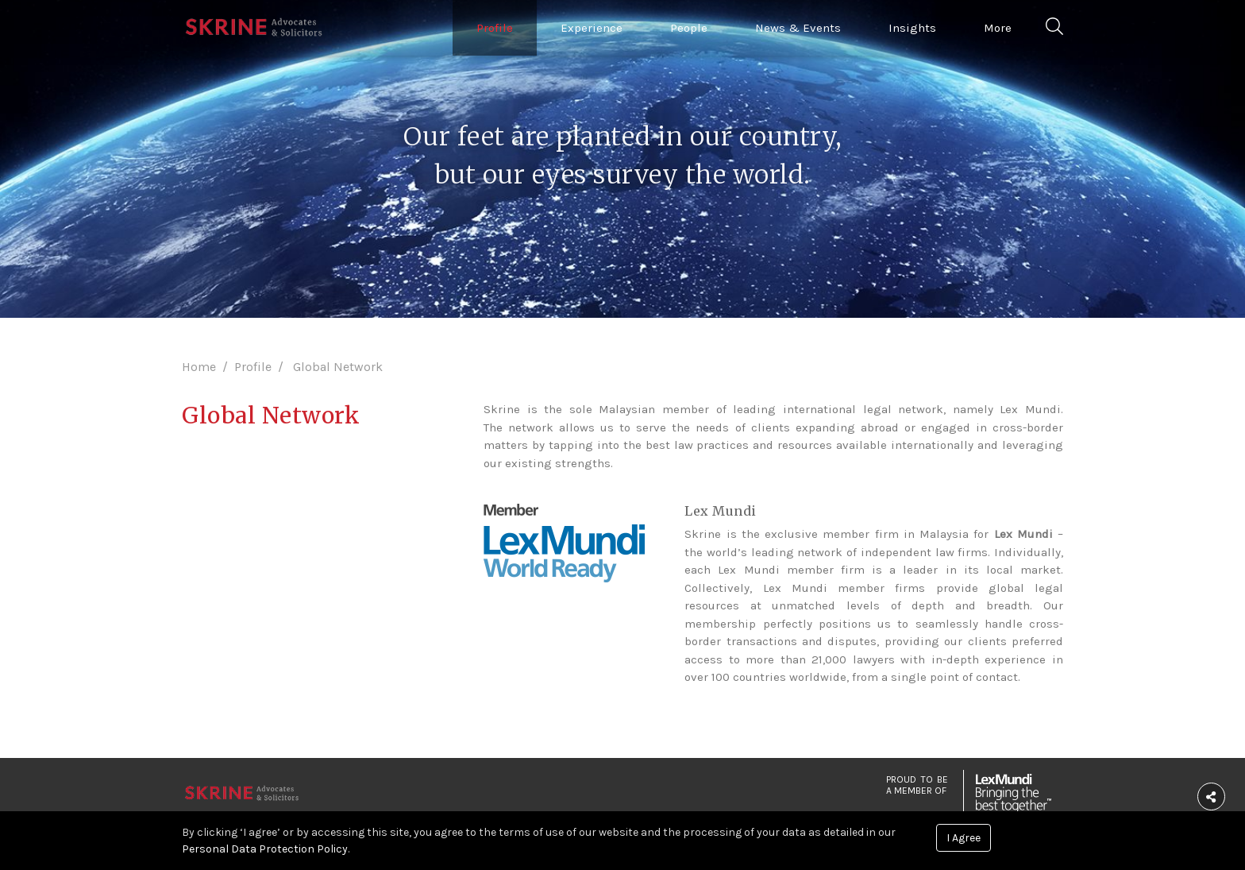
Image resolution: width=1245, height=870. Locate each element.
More (998, 28)
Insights (912, 28)
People (688, 28)
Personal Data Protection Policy (265, 849)
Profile (494, 28)
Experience (591, 28)
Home (199, 366)
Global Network (338, 366)
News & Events (798, 28)
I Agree (963, 838)
